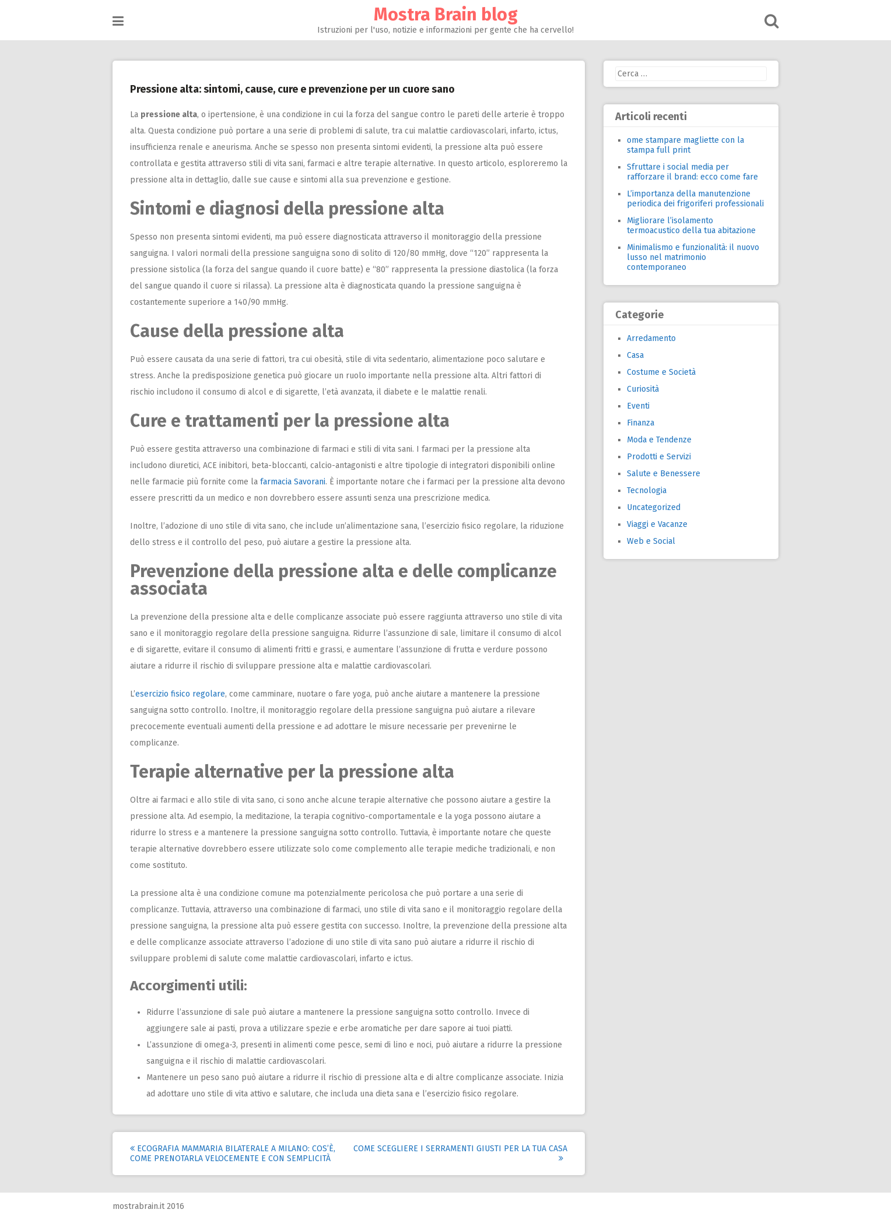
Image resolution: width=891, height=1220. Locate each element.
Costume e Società (661, 372)
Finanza (640, 423)
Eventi (638, 406)
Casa (635, 355)
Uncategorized (653, 507)
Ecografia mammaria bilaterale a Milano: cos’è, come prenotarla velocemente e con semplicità (232, 1153)
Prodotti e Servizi (659, 457)
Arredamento (651, 338)
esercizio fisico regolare (180, 694)
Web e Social (651, 541)
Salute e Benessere (663, 474)
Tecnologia (647, 490)
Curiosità (643, 389)
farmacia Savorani (292, 482)
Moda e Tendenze (659, 440)
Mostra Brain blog (446, 14)
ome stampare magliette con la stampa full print (685, 145)
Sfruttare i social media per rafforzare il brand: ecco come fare (692, 172)
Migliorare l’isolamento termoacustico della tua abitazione (691, 225)
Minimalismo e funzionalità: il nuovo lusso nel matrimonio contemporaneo (693, 257)
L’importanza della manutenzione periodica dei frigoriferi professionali (695, 199)
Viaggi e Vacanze (657, 524)
